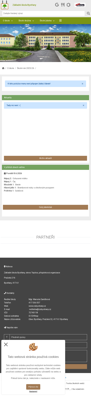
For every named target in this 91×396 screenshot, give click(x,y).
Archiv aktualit (45, 158)
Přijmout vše (33, 387)
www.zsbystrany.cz (37, 306)
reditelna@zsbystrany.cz (40, 309)
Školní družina (26, 20)
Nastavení (33, 391)
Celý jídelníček (45, 207)
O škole (8, 20)
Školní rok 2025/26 (25, 68)
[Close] (82, 84)
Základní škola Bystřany (24, 5)
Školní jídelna (47, 20)
